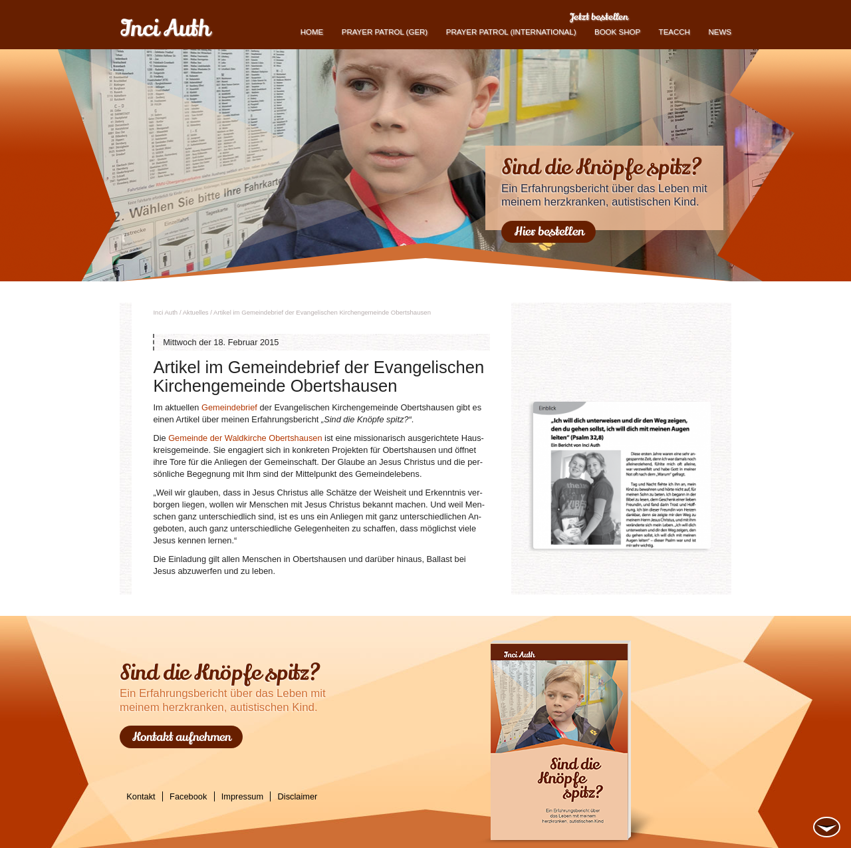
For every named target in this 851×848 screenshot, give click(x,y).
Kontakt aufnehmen (181, 737)
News (719, 32)
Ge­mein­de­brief (229, 407)
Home (312, 32)
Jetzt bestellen (599, 16)
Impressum (242, 796)
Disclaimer (298, 796)
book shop (617, 32)
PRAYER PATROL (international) (511, 32)
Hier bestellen (549, 231)
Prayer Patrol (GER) (384, 32)
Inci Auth (164, 28)
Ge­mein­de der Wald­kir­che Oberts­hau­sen (245, 438)
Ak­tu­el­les (196, 312)
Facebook (188, 796)
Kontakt (140, 796)
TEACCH (674, 32)
